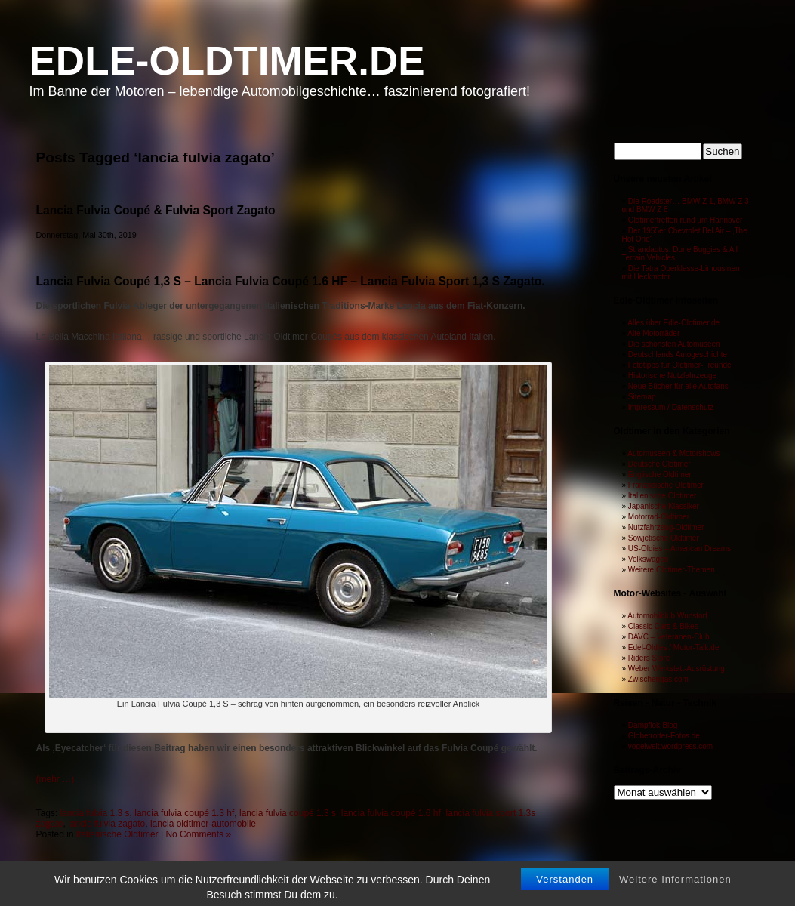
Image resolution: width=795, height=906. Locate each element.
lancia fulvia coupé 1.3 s (287, 813)
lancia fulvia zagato (106, 823)
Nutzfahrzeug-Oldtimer (666, 527)
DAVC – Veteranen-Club (669, 637)
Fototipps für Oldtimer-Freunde (680, 365)
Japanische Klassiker (663, 506)
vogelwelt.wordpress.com (670, 746)
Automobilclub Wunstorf (667, 616)
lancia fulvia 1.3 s (95, 813)
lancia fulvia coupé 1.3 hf (184, 813)
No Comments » (198, 834)
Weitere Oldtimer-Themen (671, 569)
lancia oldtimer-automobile (203, 823)
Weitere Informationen (675, 892)
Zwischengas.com (658, 679)
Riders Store (649, 658)
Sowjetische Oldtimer (663, 538)
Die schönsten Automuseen (674, 344)
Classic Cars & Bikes (663, 626)
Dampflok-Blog (653, 725)
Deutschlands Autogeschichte (677, 354)
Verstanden (564, 892)
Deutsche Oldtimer (659, 464)
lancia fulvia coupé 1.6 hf (391, 813)
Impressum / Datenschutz (670, 407)
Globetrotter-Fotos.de (664, 736)
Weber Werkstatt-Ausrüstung (676, 668)
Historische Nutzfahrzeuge (672, 375)
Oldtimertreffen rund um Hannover (685, 220)
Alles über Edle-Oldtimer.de (673, 323)
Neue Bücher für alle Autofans (678, 386)
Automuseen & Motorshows (673, 453)
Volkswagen (648, 559)
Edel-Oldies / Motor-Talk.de (674, 647)
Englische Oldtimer (660, 474)
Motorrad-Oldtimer (658, 517)
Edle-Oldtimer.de (227, 61)
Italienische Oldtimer (117, 834)
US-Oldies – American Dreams (679, 548)
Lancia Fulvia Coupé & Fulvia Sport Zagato (156, 210)
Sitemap (642, 397)
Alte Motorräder (653, 333)
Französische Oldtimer (666, 485)
